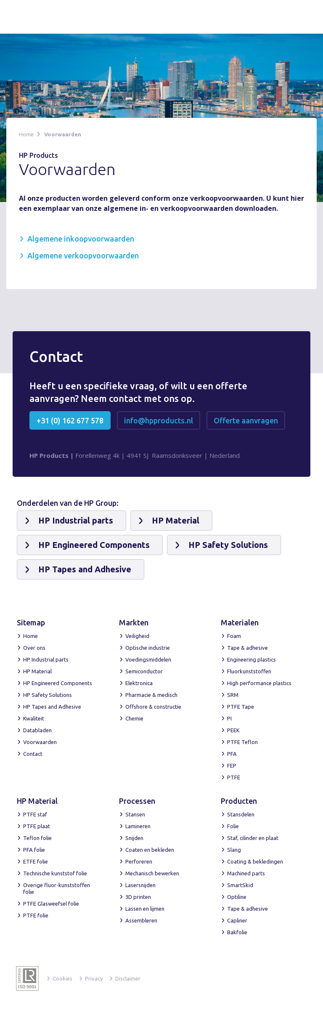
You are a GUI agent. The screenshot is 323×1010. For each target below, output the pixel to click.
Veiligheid (137, 636)
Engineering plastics (251, 659)
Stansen (135, 814)
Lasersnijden (140, 885)
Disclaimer (127, 978)
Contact (32, 754)
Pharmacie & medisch (151, 695)
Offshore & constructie (153, 707)
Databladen (37, 730)
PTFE (233, 777)
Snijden (134, 838)
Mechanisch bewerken (152, 873)
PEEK (233, 730)
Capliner (237, 920)
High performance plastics (259, 683)
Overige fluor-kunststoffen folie (56, 888)
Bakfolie (237, 932)
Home (26, 134)
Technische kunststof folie (55, 873)
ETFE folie (35, 861)
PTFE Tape (240, 707)
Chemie (134, 718)
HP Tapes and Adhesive (52, 707)
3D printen (138, 897)
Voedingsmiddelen (148, 659)
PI (229, 718)
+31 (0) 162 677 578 (70, 420)
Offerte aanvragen (246, 420)
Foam (234, 636)
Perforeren (138, 861)
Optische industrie (147, 648)
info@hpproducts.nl (158, 420)
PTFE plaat (36, 826)
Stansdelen (240, 814)
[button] (296, 16)
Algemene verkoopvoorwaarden (83, 255)
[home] (47, 17)
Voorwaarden (62, 134)
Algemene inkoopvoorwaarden (80, 238)
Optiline (236, 897)
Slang (234, 850)
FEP (231, 765)
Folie (233, 826)
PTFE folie (35, 915)
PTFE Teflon (242, 742)
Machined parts (246, 873)
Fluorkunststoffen (249, 671)
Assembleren (141, 920)
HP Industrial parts (46, 659)
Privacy (94, 978)
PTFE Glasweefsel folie (51, 903)
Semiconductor (144, 671)
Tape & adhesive (247, 648)
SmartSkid (240, 885)
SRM (232, 695)
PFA (232, 754)
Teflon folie (37, 838)
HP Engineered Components (57, 683)
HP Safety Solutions (47, 695)
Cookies (62, 978)
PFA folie (34, 850)
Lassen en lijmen (144, 909)
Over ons (34, 648)
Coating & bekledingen (255, 861)
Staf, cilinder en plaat (252, 838)
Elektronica (139, 683)
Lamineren (138, 826)
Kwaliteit (33, 718)
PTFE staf (35, 814)
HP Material (37, 671)
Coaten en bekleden (149, 850)
